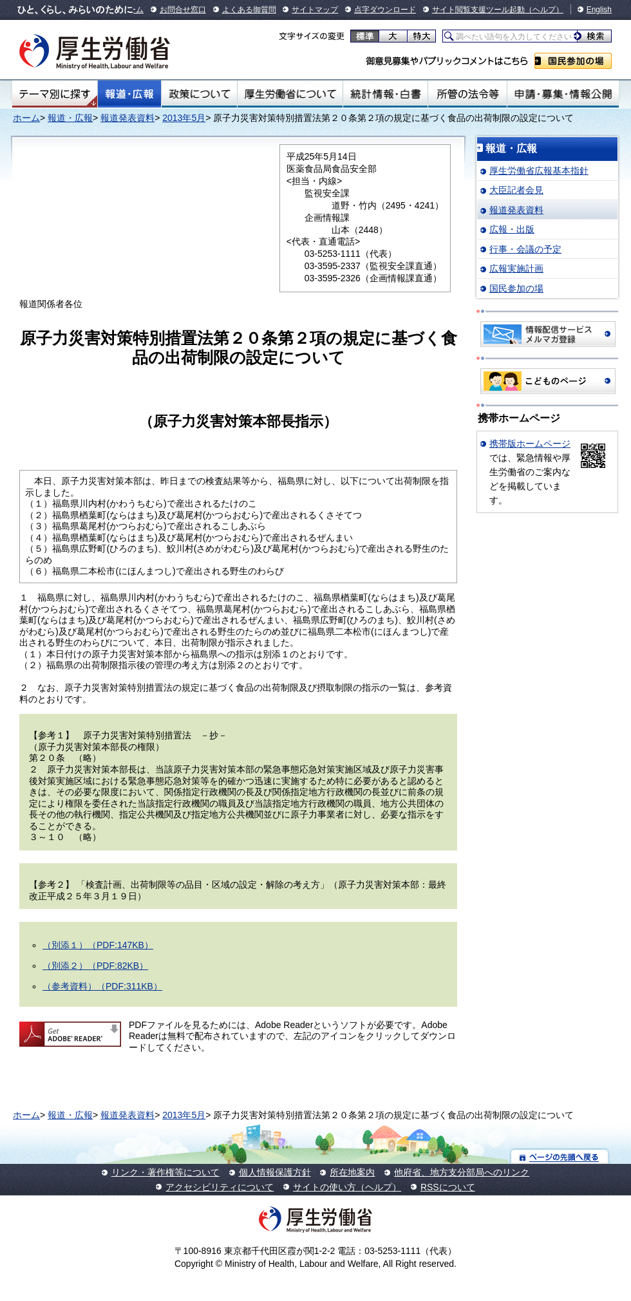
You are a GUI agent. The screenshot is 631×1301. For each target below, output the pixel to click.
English (599, 9)
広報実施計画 (516, 268)
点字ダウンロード (385, 9)
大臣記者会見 (516, 190)
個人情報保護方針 (275, 1172)
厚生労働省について (290, 94)
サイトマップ (315, 9)
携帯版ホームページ (529, 443)
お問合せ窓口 (183, 9)
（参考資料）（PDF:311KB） (102, 986)
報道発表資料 (127, 118)
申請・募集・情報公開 (563, 94)
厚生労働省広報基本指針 (539, 170)
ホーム (26, 118)
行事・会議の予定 (525, 249)
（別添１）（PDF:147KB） (97, 945)
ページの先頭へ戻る (560, 1156)
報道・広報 (129, 94)
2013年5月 (183, 118)
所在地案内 (352, 1172)
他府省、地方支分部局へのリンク (461, 1172)
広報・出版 (511, 229)
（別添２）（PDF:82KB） (95, 965)
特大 (421, 36)
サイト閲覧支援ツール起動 (478, 9)
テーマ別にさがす (54, 94)
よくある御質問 (249, 9)
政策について (199, 94)
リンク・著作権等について (165, 1172)
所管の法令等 (467, 94)
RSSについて (447, 1187)
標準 (365, 36)
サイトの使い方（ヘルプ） (347, 1187)
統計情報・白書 (385, 94)
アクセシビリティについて (219, 1187)
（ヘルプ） (544, 9)
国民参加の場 (573, 61)
